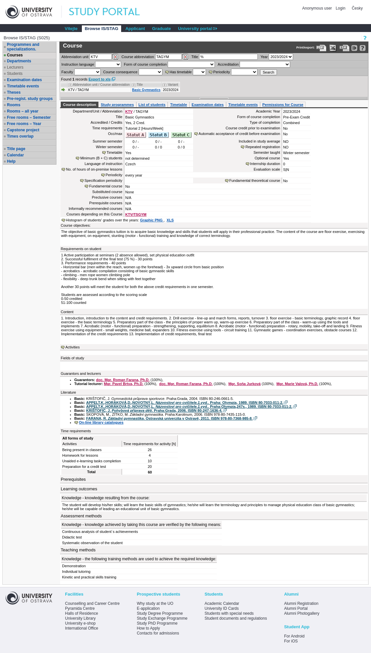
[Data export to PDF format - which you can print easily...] (321, 48)
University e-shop (80, 623)
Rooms (13, 105)
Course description (79, 105)
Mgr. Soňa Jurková (244, 384)
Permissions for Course (282, 105)
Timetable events (23, 86)
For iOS (291, 641)
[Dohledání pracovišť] (115, 57)
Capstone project (23, 130)
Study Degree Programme (160, 613)
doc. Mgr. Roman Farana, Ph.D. (123, 380)
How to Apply (148, 628)
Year (264, 57)
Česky (357, 8)
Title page (16, 149)
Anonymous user (317, 8)
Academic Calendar (222, 603)
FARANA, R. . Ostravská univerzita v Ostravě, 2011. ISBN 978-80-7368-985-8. (169, 418)
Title (194, 57)
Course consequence (120, 72)
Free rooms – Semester (29, 117)
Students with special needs (229, 613)
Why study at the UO (155, 603)
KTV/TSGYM (136, 214)
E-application (148, 608)
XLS (170, 220)
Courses (15, 55)
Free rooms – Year (24, 123)
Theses (13, 92)
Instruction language (77, 64)
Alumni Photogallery (302, 613)
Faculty (67, 72)
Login (340, 8)
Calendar (15, 155)
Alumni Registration (301, 603)
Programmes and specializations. (23, 46)
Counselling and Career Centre (92, 603)
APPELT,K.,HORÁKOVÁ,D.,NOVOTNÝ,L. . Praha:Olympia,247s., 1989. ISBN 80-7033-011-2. (189, 406)
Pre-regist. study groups (30, 98)
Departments (19, 61)
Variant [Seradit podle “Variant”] (173, 84)
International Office (81, 628)
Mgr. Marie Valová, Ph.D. (297, 384)
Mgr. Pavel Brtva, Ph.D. (124, 384)
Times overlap (20, 136)
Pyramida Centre (80, 608)
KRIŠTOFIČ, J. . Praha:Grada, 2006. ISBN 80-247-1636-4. (154, 410)
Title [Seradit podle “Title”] (140, 84)
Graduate (161, 28)
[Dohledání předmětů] (185, 57)
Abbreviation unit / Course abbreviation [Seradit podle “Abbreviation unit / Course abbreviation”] (101, 84)
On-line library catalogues (101, 422)
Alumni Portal (296, 608)
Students (14, 73)
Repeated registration (262, 147)
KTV (129, 112)
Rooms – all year (22, 111)
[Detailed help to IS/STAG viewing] (362, 48)
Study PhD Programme (157, 623)
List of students (152, 105)
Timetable (178, 105)
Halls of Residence (81, 613)
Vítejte (71, 28)
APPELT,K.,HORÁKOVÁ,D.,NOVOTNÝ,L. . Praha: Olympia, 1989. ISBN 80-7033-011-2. (184, 403)
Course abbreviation (137, 57)
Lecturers (15, 67)
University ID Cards (222, 608)
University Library (80, 618)
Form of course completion (145, 64)
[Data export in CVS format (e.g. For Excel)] (344, 48)
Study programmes (117, 105)
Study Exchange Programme (162, 618)
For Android (294, 636)
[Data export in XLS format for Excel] (333, 48)
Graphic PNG (152, 220)
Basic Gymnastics (146, 90)
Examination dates (24, 80)
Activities (72, 347)
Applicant (135, 28)
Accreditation (228, 64)
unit (74, 57)
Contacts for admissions (158, 633)
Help (11, 161)
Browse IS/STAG (101, 28)
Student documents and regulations (236, 618)
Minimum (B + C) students (101, 158)
